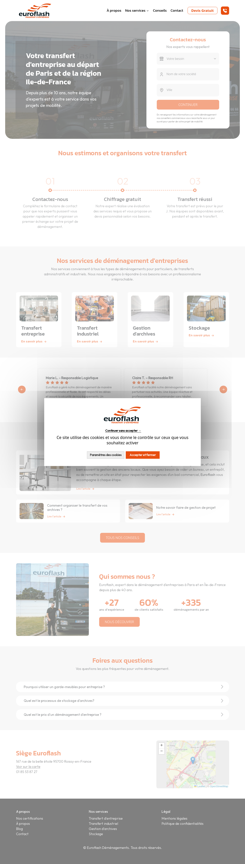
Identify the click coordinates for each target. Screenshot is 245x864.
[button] (225, 11)
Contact (177, 10)
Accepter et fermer (143, 455)
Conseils (160, 10)
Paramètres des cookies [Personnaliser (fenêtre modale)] (106, 455)
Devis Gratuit (202, 10)
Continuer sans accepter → (123, 430)
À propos (114, 10)
